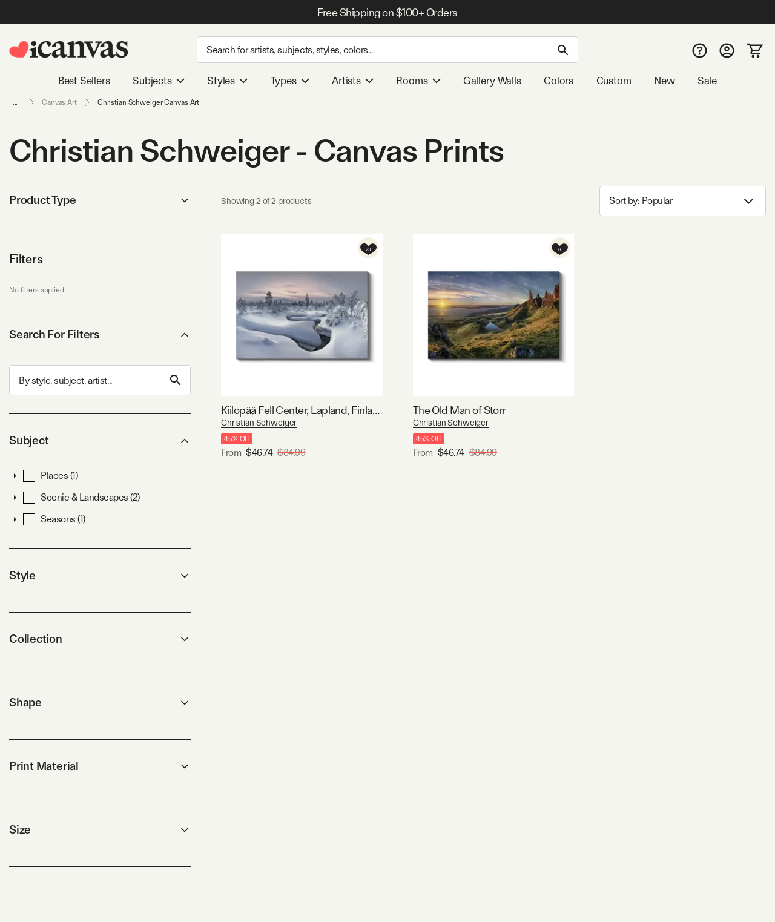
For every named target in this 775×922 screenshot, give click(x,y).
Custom (614, 80)
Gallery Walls (492, 80)
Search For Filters (100, 334)
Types (290, 80)
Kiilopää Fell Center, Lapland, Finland (302, 410)
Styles (227, 80)
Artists (353, 80)
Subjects (159, 80)
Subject (100, 440)
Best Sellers (84, 80)
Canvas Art (59, 102)
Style (100, 575)
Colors (558, 80)
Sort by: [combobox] (682, 201)
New (664, 80)
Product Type (100, 200)
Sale (707, 80)
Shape (100, 703)
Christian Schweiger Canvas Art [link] (148, 102)
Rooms (418, 80)
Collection (100, 639)
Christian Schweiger (259, 422)
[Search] (387, 49)
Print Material (100, 766)
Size (100, 830)
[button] (15, 476)
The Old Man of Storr (459, 410)
